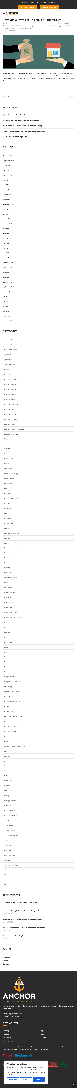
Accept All (38, 1080)
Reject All (26, 1080)
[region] (26, 1072)
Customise (13, 1080)
